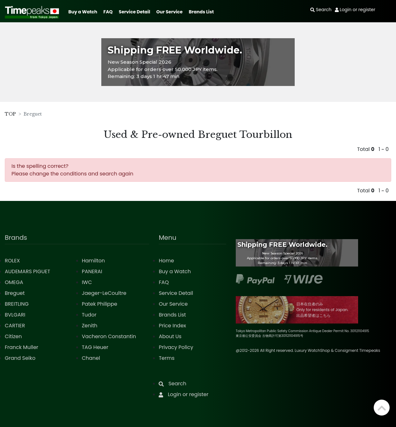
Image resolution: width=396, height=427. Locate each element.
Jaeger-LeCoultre (104, 293)
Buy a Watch (82, 12)
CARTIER (15, 325)
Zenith (89, 325)
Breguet (15, 293)
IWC (87, 282)
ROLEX (12, 260)
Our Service (169, 12)
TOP (10, 114)
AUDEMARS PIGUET (27, 271)
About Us (170, 336)
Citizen (13, 336)
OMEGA (14, 282)
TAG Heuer (95, 347)
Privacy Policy (176, 347)
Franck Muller (21, 347)
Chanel (91, 358)
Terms (166, 358)
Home (166, 260)
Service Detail (134, 12)
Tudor (89, 314)
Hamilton (93, 260)
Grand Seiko (20, 358)
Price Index (172, 325)
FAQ (108, 12)
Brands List (201, 12)
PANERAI (92, 271)
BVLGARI (15, 314)
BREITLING (17, 304)
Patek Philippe (99, 304)
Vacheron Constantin (109, 336)
